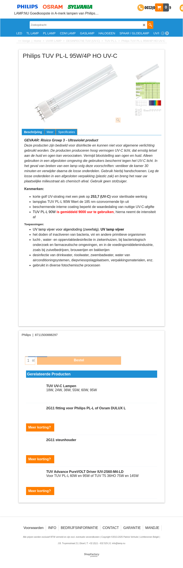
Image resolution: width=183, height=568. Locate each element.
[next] (167, 33)
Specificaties (66, 132)
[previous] (163, 33)
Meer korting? (40, 427)
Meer (50, 132)
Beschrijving (33, 132)
